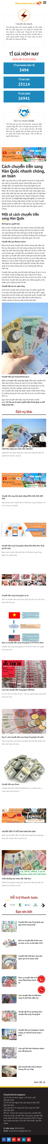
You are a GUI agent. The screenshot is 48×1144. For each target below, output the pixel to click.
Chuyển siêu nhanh (24, 24)
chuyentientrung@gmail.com (20, 1131)
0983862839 (19, 1128)
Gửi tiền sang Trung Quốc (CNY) (24, 1118)
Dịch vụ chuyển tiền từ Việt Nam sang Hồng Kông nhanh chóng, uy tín (31, 980)
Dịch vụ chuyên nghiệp (24, 121)
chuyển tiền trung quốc (24, 1115)
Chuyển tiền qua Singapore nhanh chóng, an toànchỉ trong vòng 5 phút (31, 1032)
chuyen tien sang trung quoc (20, 1113)
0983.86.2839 (9, 1100)
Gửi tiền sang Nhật (27, 1120)
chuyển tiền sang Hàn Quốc (24, 198)
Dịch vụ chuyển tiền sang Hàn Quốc (15, 380)
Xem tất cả (39, 1082)
